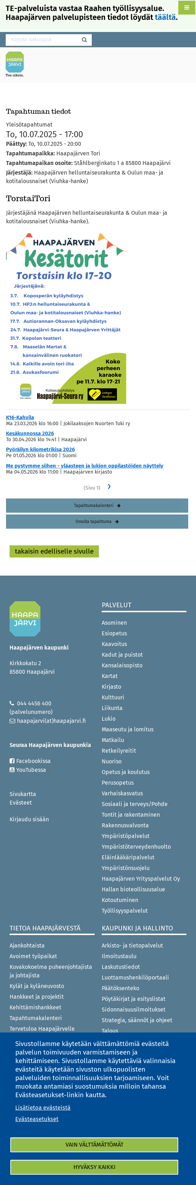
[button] (186, 8)
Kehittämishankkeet (35, 1007)
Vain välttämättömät (94, 1144)
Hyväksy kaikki (94, 1167)
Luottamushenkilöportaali (138, 977)
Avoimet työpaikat (33, 956)
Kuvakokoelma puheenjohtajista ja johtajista (51, 971)
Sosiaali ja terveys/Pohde (137, 804)
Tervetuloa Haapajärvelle (42, 1028)
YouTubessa (33, 770)
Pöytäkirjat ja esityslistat (134, 998)
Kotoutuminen (120, 900)
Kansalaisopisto (125, 665)
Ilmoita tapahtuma (93, 521)
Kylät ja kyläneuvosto (37, 986)
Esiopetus (114, 633)
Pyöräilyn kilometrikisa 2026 (40, 449)
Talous (110, 1030)
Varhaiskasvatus (122, 793)
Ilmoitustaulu (119, 956)
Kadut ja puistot (122, 654)
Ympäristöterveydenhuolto (136, 846)
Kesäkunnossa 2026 (30, 433)
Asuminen (114, 622)
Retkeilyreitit (119, 750)
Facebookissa (36, 761)
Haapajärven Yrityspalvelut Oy (141, 878)
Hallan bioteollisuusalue (133, 889)
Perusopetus (118, 782)
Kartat (110, 676)
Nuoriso (112, 761)
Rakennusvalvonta (125, 825)
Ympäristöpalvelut (126, 836)
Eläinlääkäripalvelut (128, 857)
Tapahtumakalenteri (93, 505)
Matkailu (115, 740)
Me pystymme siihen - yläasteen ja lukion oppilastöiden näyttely (84, 466)
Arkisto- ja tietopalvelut (132, 945)
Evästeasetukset (36, 1119)
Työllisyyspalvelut (125, 910)
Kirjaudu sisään (29, 819)
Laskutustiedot (121, 967)
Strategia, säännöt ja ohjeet (137, 1020)
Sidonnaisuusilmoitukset (134, 1009)
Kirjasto (111, 686)
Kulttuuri (113, 697)
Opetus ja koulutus (126, 772)
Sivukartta (23, 794)
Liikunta (112, 708)
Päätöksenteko (120, 988)
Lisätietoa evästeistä (43, 1107)
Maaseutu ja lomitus (127, 729)
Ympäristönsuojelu (126, 868)
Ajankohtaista (27, 945)
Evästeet (21, 802)
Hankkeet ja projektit (37, 996)
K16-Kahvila (20, 417)
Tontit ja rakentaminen (131, 814)
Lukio (109, 718)
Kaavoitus (114, 644)
